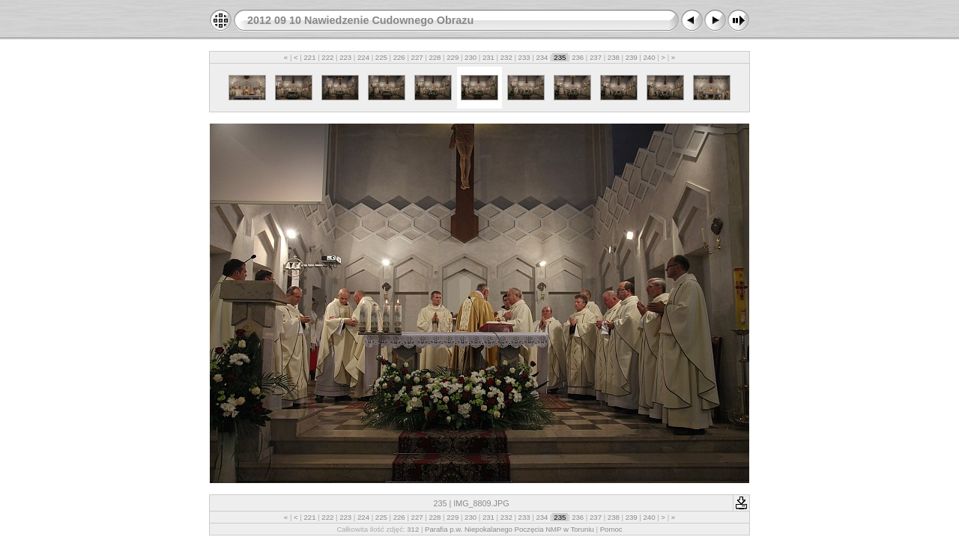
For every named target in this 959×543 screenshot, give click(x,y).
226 (399, 57)
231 (488, 57)
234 (542, 57)
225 (381, 57)
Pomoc (611, 529)
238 (613, 57)
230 (470, 57)
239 (631, 57)
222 (328, 57)
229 (453, 57)
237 (595, 57)
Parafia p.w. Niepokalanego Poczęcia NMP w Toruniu (509, 529)
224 (363, 57)
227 (417, 57)
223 (346, 57)
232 (506, 57)
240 (649, 57)
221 (310, 57)
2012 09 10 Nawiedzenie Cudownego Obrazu (360, 20)
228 (435, 57)
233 (524, 57)
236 (577, 57)
